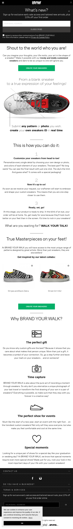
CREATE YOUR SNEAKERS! (36, 68)
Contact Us (10, 471)
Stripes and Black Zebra (18, 291)
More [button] (31, 518)
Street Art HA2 (54, 291)
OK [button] (22, 523)
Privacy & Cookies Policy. (40, 37)
